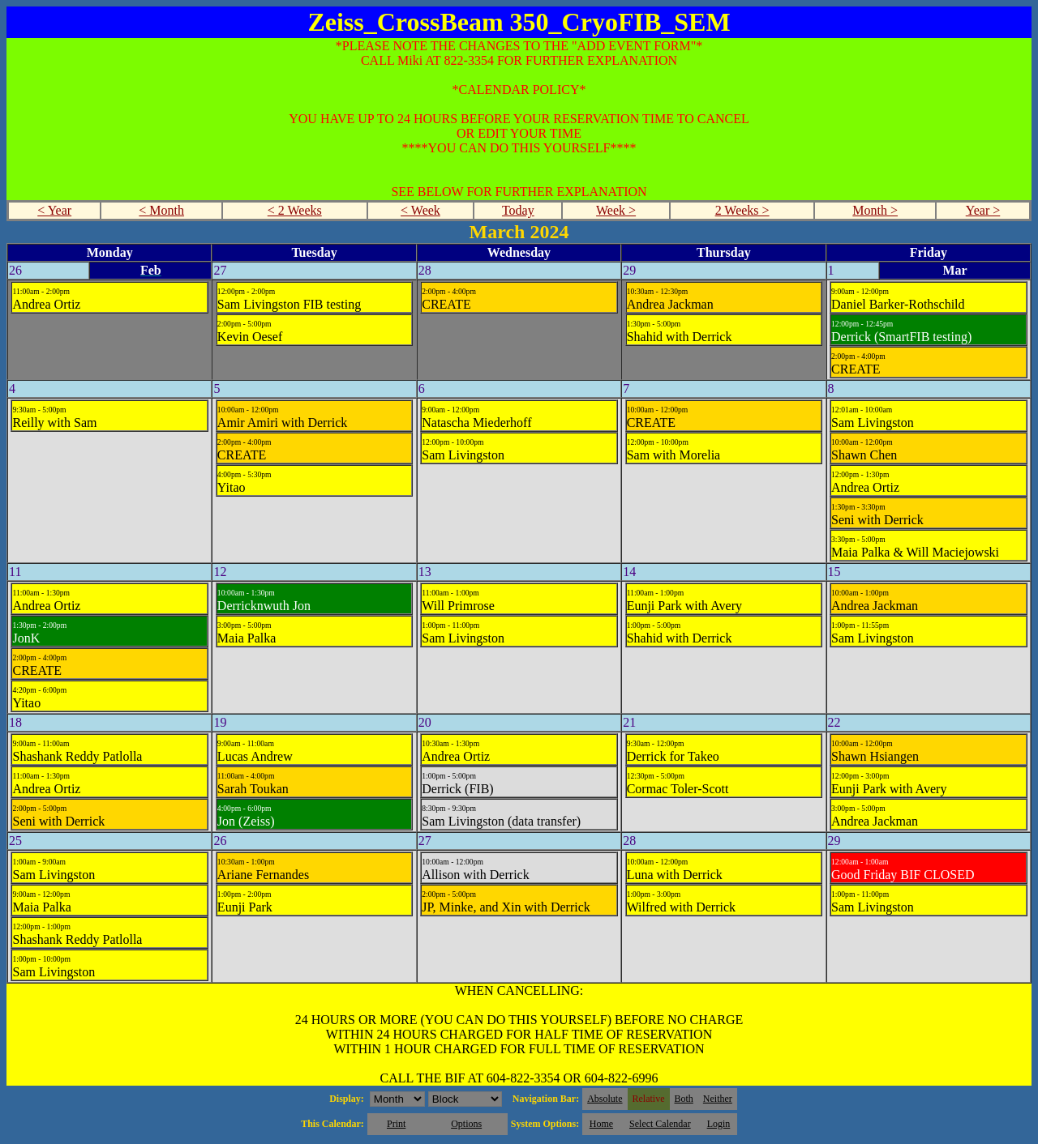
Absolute (604, 1098)
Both (684, 1098)
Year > (983, 210)
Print (396, 1123)
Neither (717, 1098)
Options (466, 1123)
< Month (161, 210)
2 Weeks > (742, 210)
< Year (54, 210)
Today (518, 210)
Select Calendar (660, 1123)
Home (601, 1123)
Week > (616, 210)
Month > (875, 210)
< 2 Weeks (295, 210)
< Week (420, 210)
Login (719, 1123)
